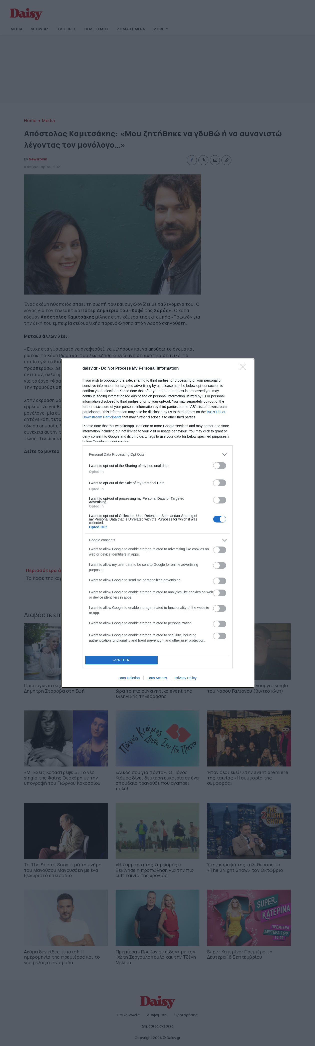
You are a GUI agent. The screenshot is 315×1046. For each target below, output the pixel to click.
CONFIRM (121, 660)
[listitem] (157, 454)
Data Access (157, 678)
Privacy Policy (185, 678)
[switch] (219, 465)
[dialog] (157, 523)
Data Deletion (129, 678)
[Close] (244, 368)
